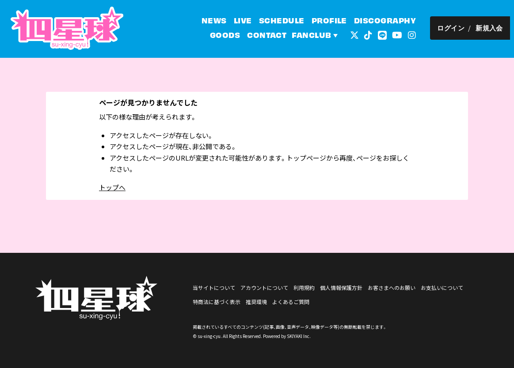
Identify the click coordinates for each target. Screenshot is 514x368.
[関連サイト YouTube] (401, 35)
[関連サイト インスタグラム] (416, 35)
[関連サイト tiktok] (372, 35)
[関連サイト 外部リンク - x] (358, 35)
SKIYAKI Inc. (299, 336)
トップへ (112, 187)
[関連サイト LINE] (386, 35)
